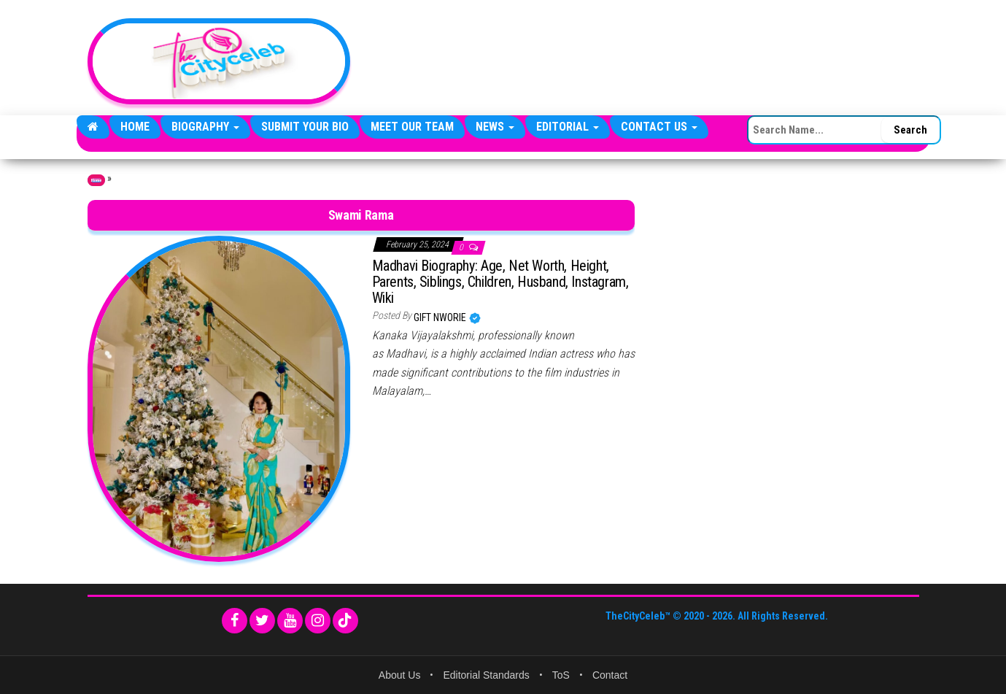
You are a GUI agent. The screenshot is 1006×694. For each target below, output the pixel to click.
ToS (561, 675)
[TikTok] (345, 620)
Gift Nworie (441, 317)
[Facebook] (234, 620)
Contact (609, 675)
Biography (205, 127)
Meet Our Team (412, 127)
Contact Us (659, 127)
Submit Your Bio (305, 127)
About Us (400, 675)
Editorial (567, 127)
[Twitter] (262, 620)
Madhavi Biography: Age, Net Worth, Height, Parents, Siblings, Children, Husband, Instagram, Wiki (500, 281)
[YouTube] (290, 620)
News (495, 127)
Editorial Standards (486, 675)
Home (135, 127)
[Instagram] (317, 620)
